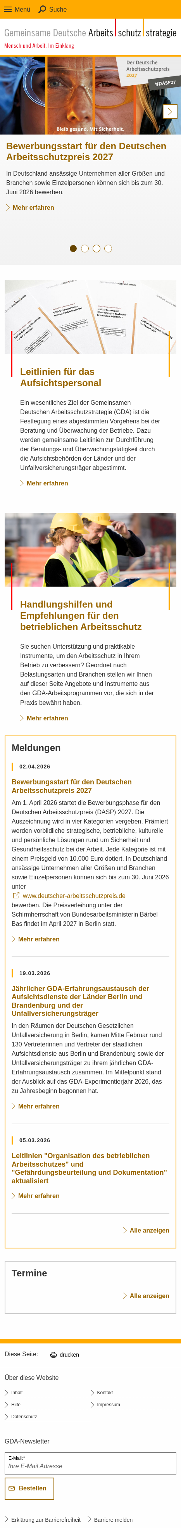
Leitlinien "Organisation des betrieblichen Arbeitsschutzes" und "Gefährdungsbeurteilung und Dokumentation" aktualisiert (89, 1168)
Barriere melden (113, 1520)
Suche (58, 9)
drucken (69, 1355)
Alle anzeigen (149, 1230)
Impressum (108, 1404)
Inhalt (16, 1392)
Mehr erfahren (30, 207)
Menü (22, 9)
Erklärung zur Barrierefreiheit (46, 1520)
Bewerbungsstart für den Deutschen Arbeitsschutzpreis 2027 (72, 786)
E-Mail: (17, 1458)
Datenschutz (24, 1416)
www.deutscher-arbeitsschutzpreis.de (74, 896)
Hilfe (16, 1404)
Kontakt (105, 1392)
